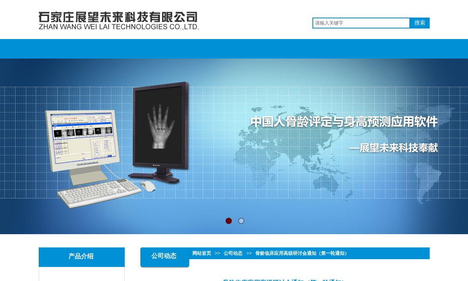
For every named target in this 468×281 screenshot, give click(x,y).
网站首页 (201, 253)
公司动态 (233, 253)
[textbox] (361, 23)
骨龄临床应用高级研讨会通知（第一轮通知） (302, 253)
